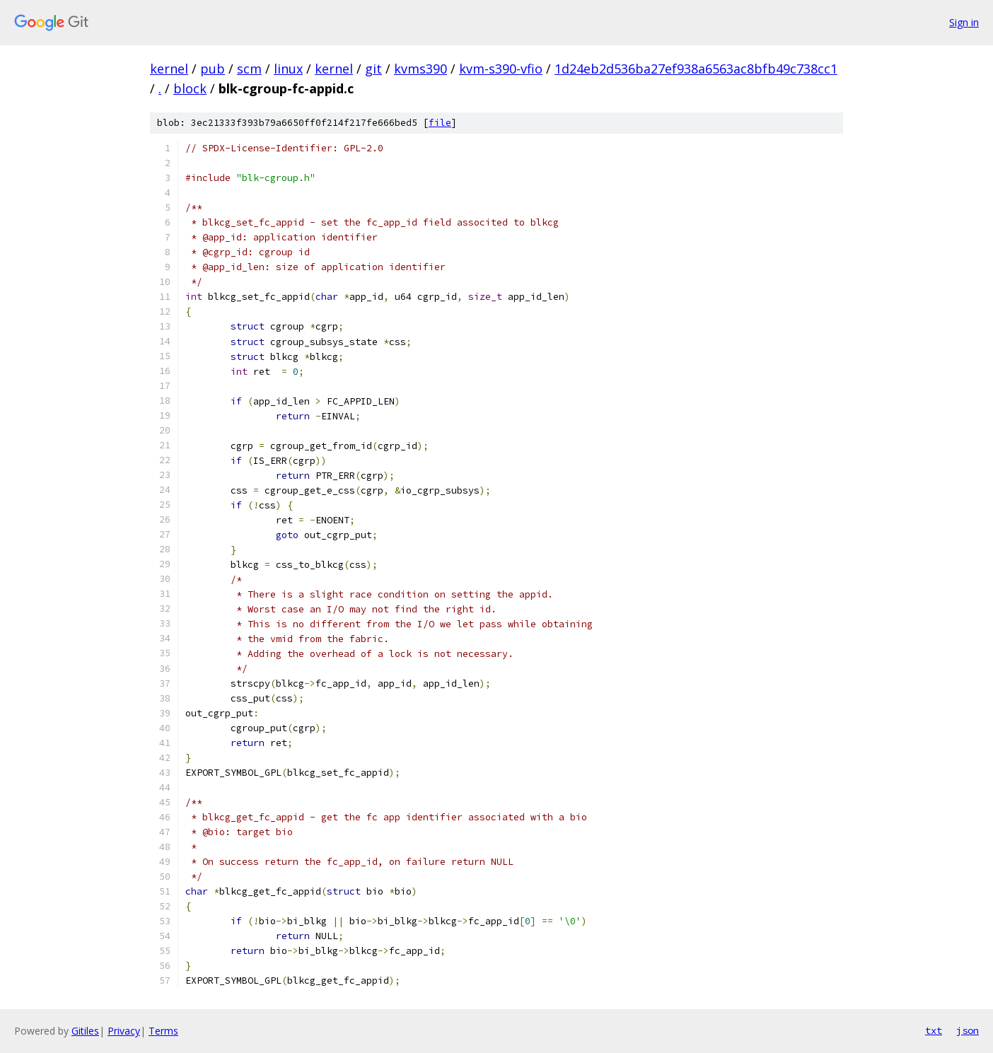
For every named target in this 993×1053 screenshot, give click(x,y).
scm (249, 68)
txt (933, 1030)
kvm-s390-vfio (500, 68)
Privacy (124, 1030)
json (967, 1030)
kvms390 (420, 68)
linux (288, 68)
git (373, 68)
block (190, 88)
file (440, 123)
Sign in (964, 22)
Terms (163, 1030)
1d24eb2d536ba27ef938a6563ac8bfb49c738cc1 (695, 68)
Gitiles (85, 1030)
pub (212, 68)
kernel (169, 68)
